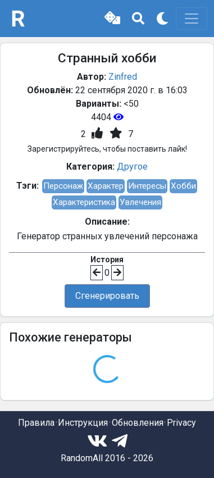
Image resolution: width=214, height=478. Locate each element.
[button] (112, 18)
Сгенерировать (107, 295)
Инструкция (83, 422)
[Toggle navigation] (191, 18)
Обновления (137, 422)
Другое (132, 166)
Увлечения (140, 202)
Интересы (147, 186)
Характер (106, 186)
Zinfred (122, 76)
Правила (36, 422)
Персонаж (63, 186)
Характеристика (84, 202)
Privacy (181, 422)
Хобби (183, 186)
